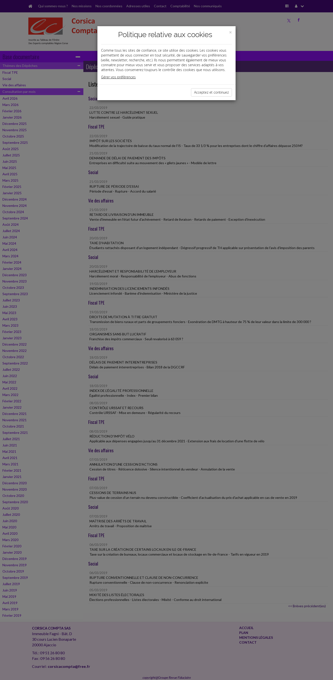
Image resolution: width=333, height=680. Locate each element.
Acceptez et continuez (211, 92)
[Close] (230, 32)
